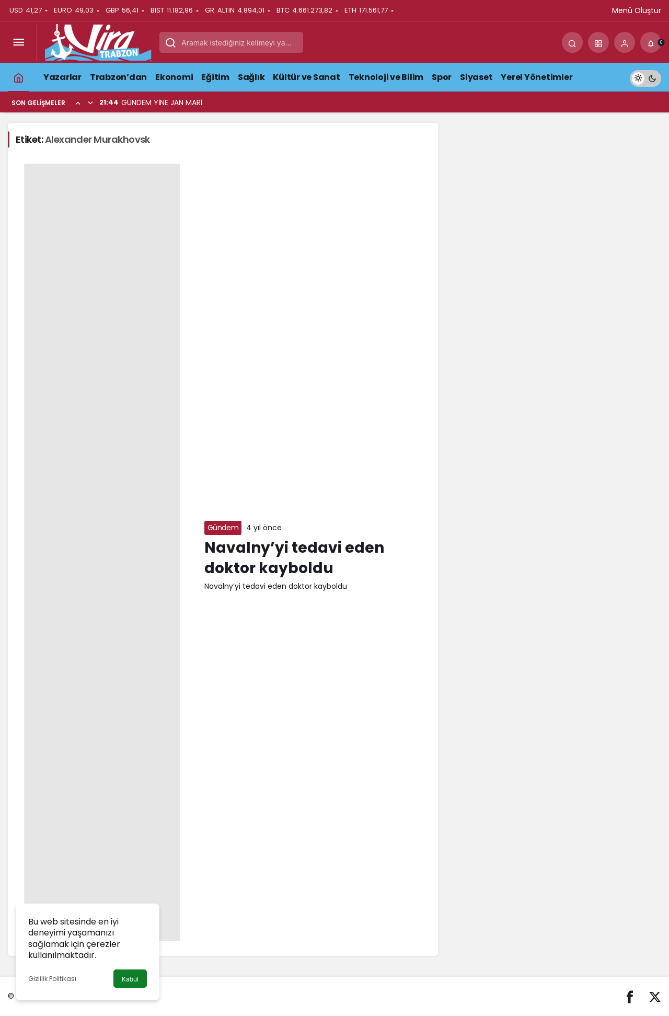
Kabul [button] (130, 979)
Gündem (223, 527)
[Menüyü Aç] (18, 42)
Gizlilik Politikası (52, 978)
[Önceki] (78, 102)
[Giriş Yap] (624, 42)
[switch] (645, 77)
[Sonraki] (90, 102)
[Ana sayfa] (18, 77)
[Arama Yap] (572, 42)
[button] (598, 42)
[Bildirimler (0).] (650, 42)
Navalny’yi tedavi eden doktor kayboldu (294, 558)
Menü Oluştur (636, 10)
